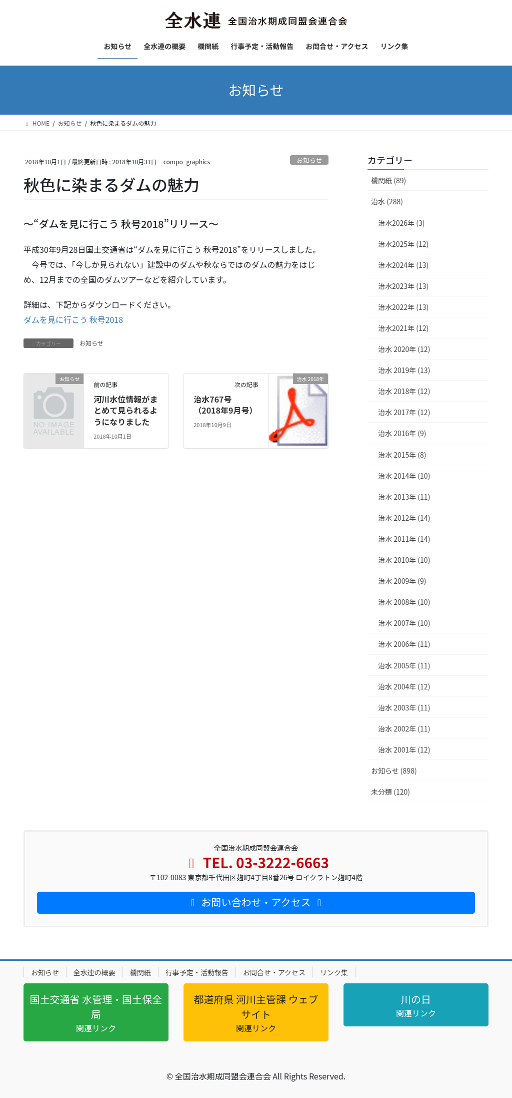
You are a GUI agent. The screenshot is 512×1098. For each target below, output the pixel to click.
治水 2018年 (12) (404, 391)
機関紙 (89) (388, 180)
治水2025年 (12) (403, 244)
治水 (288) (387, 201)
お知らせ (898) (394, 771)
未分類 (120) (390, 792)
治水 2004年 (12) (404, 686)
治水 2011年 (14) (404, 539)
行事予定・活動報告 (197, 972)
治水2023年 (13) (403, 286)
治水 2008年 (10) (404, 602)
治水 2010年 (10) (404, 560)
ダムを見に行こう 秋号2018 (73, 319)
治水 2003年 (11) (404, 707)
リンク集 (334, 972)
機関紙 (140, 972)
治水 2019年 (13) (404, 370)
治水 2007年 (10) (404, 623)
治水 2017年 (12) (404, 412)
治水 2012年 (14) (404, 518)
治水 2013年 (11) (404, 497)
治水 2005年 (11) (404, 665)
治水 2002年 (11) (404, 728)
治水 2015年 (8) (402, 455)
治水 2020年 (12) (404, 349)
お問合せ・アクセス (274, 972)
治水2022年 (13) (403, 307)
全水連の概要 (95, 972)
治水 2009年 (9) (402, 581)
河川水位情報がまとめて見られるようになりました (126, 410)
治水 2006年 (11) (404, 644)
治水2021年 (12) (403, 328)
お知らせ (309, 160)
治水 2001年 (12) (404, 750)
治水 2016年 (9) (402, 433)
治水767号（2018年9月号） (225, 404)
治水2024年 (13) (403, 265)
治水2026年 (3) (401, 223)
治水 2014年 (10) (404, 476)
